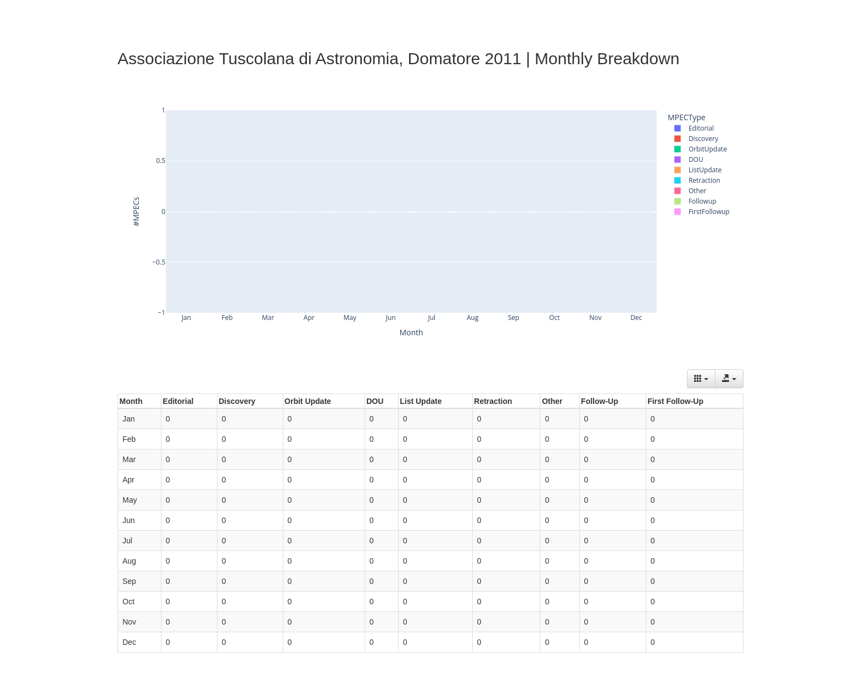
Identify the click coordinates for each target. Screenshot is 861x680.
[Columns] (701, 378)
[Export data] (729, 378)
